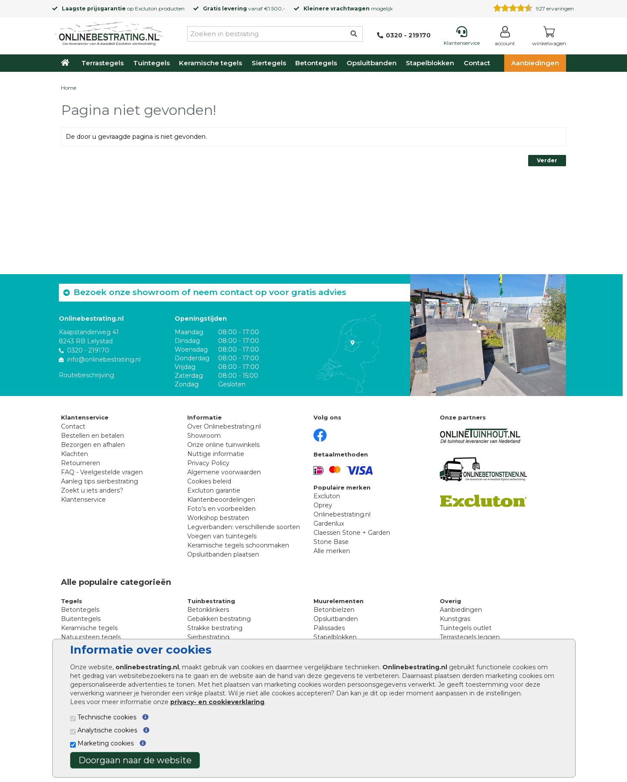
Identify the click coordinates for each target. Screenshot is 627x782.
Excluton (146, 8)
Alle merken (332, 551)
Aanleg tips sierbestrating (99, 481)
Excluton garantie (213, 490)
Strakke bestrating (215, 628)
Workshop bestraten (218, 518)
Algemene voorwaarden (224, 472)
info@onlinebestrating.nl (104, 359)
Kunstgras (455, 619)
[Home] (108, 32)
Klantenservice (83, 499)
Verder (547, 160)
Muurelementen (339, 600)
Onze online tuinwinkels (223, 445)
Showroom (204, 436)
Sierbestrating (208, 637)
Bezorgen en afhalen (93, 445)
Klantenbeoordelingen (221, 499)
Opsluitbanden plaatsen (223, 554)
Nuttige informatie (215, 454)
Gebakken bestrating (219, 619)
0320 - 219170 (88, 350)
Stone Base (331, 542)
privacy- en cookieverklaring (217, 702)
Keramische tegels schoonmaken (238, 545)
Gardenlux (329, 523)
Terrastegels (102, 63)
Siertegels (269, 63)
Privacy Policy (208, 463)
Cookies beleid (209, 481)
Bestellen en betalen (92, 436)
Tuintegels (151, 63)
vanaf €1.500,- (244, 8)
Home (68, 87)
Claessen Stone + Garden (352, 533)
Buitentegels (81, 619)
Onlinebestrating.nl (342, 514)
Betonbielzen (334, 610)
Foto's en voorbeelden (221, 509)
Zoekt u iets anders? (92, 490)
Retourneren (80, 463)
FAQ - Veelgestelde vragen (102, 472)
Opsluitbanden (372, 63)
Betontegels (316, 63)
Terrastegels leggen (470, 637)
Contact (477, 63)
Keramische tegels (210, 63)
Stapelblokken (430, 63)
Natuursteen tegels (91, 637)
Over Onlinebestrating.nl (224, 426)
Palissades (329, 628)
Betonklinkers (208, 610)
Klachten (74, 454)
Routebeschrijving (86, 375)
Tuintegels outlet (466, 628)
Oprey (323, 505)
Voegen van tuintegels (221, 536)
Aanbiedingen (535, 63)
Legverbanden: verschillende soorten (243, 527)
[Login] (504, 37)
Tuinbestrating (211, 600)
